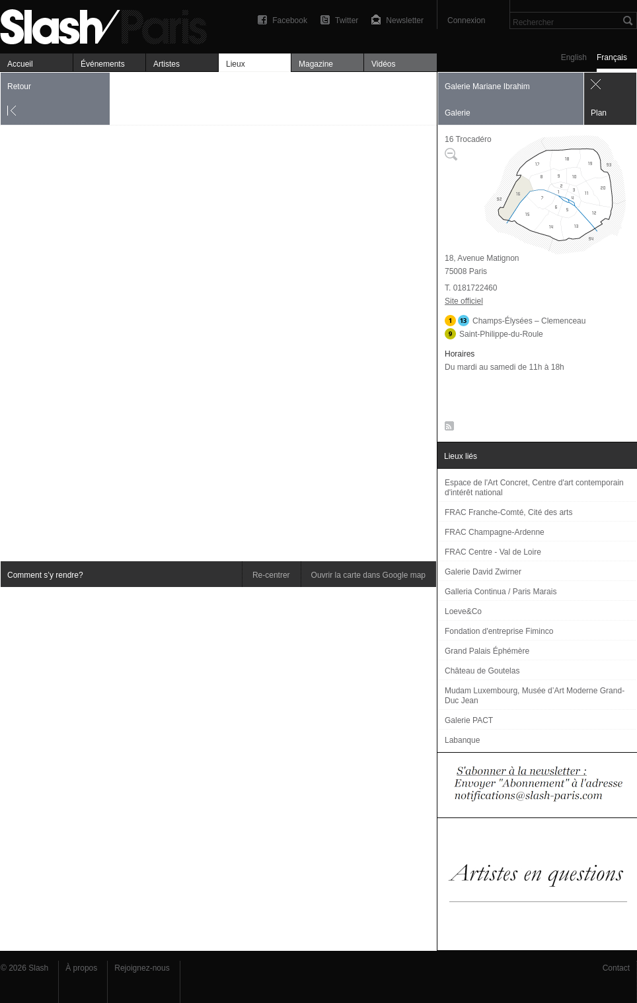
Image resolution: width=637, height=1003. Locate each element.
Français (612, 57)
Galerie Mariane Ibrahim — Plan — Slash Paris (109, 25)
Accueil (20, 64)
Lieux (235, 64)
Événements (103, 64)
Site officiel (464, 301)
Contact (616, 968)
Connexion (466, 20)
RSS (447, 428)
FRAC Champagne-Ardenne (494, 532)
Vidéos (383, 64)
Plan (599, 113)
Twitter (346, 20)
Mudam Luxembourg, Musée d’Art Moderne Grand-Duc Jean (534, 695)
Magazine (316, 64)
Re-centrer (271, 575)
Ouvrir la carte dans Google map (368, 575)
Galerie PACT (469, 720)
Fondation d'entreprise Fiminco (499, 631)
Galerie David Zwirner (483, 571)
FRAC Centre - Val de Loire (493, 552)
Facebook (289, 20)
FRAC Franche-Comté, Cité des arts (508, 512)
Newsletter (405, 20)
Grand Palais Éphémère (487, 651)
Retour (19, 86)
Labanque (462, 740)
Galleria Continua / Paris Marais (500, 591)
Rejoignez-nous (141, 968)
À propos (81, 968)
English (574, 57)
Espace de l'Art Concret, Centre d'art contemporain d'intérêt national (534, 487)
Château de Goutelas (482, 670)
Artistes (166, 64)
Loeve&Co (463, 611)
